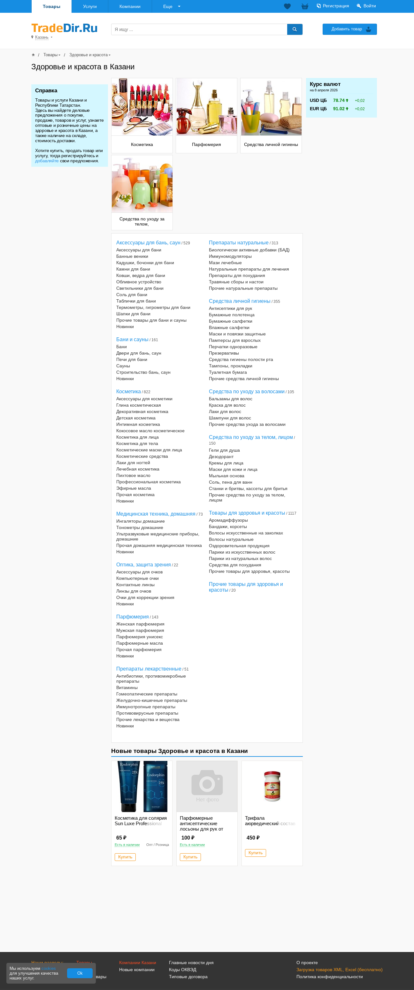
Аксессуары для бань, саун (148, 242)
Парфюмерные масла (139, 643)
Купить (125, 856)
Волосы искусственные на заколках (246, 532)
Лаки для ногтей (133, 462)
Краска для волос (227, 405)
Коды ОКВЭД (182, 969)
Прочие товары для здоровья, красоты (249, 571)
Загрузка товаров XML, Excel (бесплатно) (339, 969)
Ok (80, 973)
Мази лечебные (225, 262)
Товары (51, 6)
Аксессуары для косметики (144, 398)
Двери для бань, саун (138, 353)
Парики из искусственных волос (242, 552)
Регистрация (336, 5)
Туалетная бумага (228, 372)
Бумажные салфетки (230, 321)
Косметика (128, 391)
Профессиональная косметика (148, 481)
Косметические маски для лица (149, 449)
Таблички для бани (136, 300)
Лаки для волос (225, 411)
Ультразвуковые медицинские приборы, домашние (157, 536)
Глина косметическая (138, 405)
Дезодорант (221, 456)
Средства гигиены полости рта (241, 359)
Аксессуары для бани (138, 249)
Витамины (127, 687)
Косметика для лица (137, 437)
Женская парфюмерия (140, 623)
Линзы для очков (133, 591)
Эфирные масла (133, 488)
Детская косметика (136, 417)
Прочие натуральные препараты (243, 288)
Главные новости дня (191, 962)
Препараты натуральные (239, 242)
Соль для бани (131, 294)
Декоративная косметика (142, 411)
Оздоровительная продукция (239, 545)
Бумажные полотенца (232, 314)
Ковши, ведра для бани (140, 275)
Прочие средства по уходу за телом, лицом (247, 497)
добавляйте (47, 160)
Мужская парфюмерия (140, 630)
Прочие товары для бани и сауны (151, 320)
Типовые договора (188, 976)
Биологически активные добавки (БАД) (249, 249)
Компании (130, 6)
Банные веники (132, 256)
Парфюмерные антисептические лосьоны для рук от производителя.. (201, 826)
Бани (121, 346)
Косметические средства (142, 456)
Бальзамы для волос (230, 398)
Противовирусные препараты (147, 713)
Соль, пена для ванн (230, 482)
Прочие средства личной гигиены (244, 378)
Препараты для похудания (237, 275)
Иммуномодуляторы (230, 256)
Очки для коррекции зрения (145, 597)
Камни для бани (133, 269)
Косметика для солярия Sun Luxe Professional (141, 820)
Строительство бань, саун (143, 372)
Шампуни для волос (230, 417)
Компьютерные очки (137, 578)
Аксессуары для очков (139, 571)
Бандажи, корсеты (228, 526)
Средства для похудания (235, 564)
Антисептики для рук (230, 308)
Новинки (125, 326)
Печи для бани (131, 359)
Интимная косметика (138, 424)
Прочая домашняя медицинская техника (159, 545)
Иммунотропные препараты (145, 706)
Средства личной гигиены (240, 301)
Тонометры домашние (139, 527)
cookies (49, 968)
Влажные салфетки (229, 327)
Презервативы (224, 353)
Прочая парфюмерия (139, 649)
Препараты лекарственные (148, 669)
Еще (167, 6)
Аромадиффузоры (228, 520)
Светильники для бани (140, 288)
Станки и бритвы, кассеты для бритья (248, 488)
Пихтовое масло (133, 475)
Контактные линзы (135, 584)
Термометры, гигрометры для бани (153, 307)
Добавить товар (347, 29)
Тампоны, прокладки (230, 365)
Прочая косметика (135, 494)
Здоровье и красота (88, 54)
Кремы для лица (226, 462)
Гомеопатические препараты (146, 693)
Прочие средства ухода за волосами (247, 424)
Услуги (90, 6)
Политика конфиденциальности (329, 976)
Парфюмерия (132, 616)
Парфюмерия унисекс (139, 636)
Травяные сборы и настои (236, 281)
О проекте (307, 962)
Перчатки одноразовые (233, 346)
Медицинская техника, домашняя (155, 514)
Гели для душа (224, 450)
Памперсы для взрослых (235, 340)
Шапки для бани (133, 313)
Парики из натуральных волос (240, 558)
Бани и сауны (132, 339)
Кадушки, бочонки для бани (145, 262)
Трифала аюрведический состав (270, 820)
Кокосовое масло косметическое (150, 430)
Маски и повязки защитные (237, 333)
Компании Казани (137, 962)
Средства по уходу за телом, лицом (251, 437)
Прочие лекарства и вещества (148, 719)
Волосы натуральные (231, 539)
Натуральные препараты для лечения (249, 269)
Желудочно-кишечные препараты (151, 700)
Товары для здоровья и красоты (247, 513)
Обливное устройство (138, 281)
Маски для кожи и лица (233, 469)
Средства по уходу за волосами (247, 391)
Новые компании (137, 969)
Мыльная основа (226, 475)
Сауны (123, 365)
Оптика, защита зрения (143, 564)
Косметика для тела (137, 443)
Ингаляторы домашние (140, 521)
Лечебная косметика (137, 469)
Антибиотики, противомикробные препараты (151, 678)
